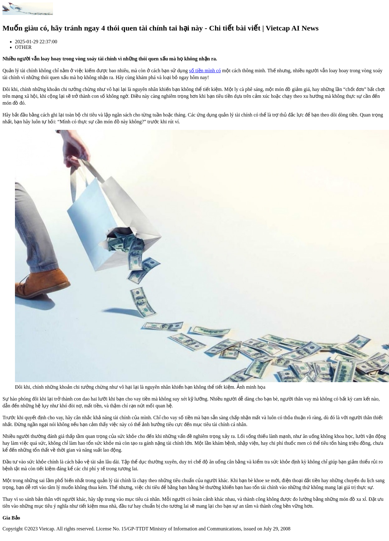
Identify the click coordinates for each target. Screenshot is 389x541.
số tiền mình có (205, 70)
